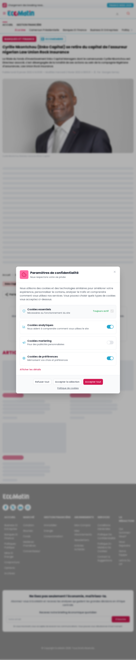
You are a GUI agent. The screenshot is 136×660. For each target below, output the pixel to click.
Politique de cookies (68, 388)
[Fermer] (114, 272)
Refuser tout (42, 381)
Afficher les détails (30, 369)
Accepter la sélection (67, 381)
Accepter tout (93, 381)
